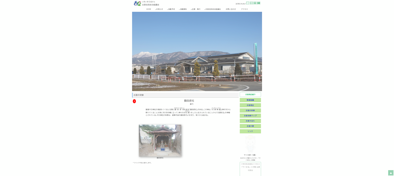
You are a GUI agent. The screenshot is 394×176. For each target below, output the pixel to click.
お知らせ (159, 9)
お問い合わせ (231, 9)
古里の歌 (250, 126)
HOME (148, 9)
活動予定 (171, 9)
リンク (250, 131)
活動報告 (183, 9)
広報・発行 (196, 9)
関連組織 (250, 100)
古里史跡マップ (250, 115)
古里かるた (250, 121)
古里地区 (250, 105)
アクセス (244, 9)
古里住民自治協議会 (213, 9)
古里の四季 (250, 110)
